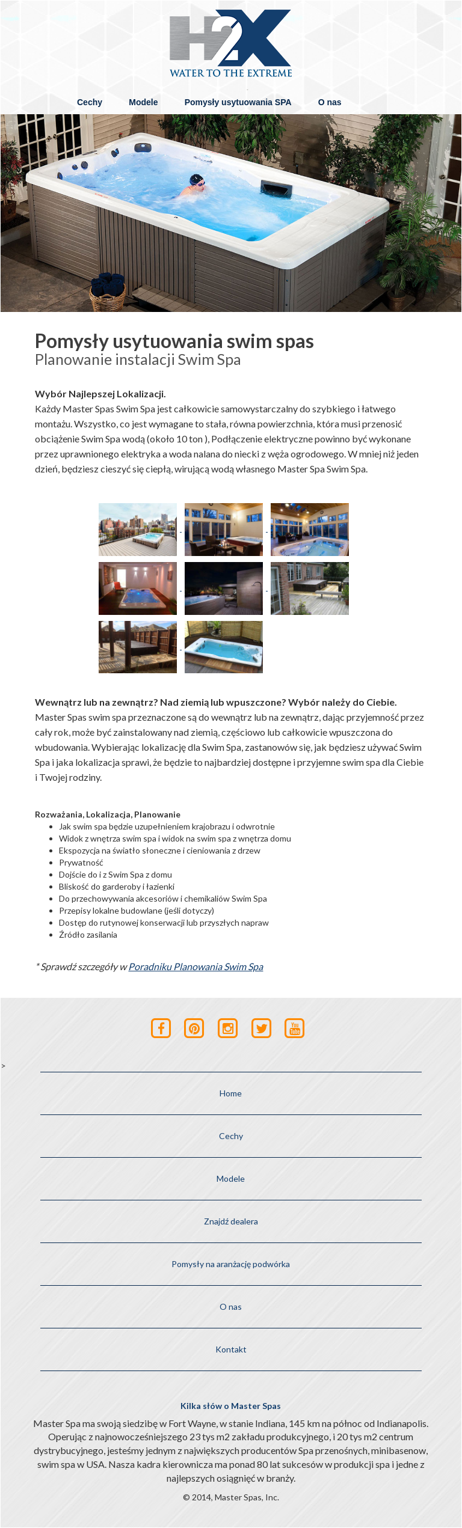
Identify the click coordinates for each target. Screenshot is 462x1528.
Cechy (89, 102)
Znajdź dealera (231, 1221)
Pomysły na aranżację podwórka (230, 1264)
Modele (143, 102)
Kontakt (231, 1349)
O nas (330, 102)
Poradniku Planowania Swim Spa (195, 966)
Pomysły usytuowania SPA (238, 102)
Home (231, 1093)
